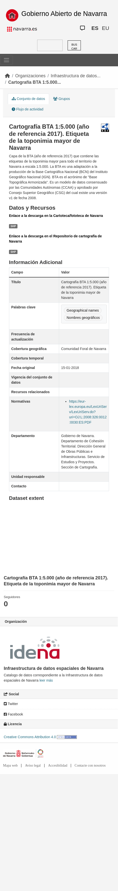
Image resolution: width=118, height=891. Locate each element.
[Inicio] (7, 75)
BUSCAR (74, 46)
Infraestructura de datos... (75, 75)
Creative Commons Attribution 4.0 (30, 737)
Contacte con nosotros (90, 765)
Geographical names (83, 310)
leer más (46, 680)
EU (105, 28)
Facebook (13, 714)
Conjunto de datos (28, 99)
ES (94, 28)
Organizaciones (30, 75)
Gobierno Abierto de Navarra (64, 13)
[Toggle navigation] (6, 60)
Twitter (11, 704)
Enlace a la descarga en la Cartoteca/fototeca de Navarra (56, 216)
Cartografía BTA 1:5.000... (34, 82)
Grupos (61, 99)
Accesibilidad (57, 765)
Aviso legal (33, 765)
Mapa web (10, 765)
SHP (13, 226)
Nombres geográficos (83, 318)
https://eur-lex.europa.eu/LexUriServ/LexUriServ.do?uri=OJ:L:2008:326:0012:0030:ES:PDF (88, 411)
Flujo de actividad (27, 109)
